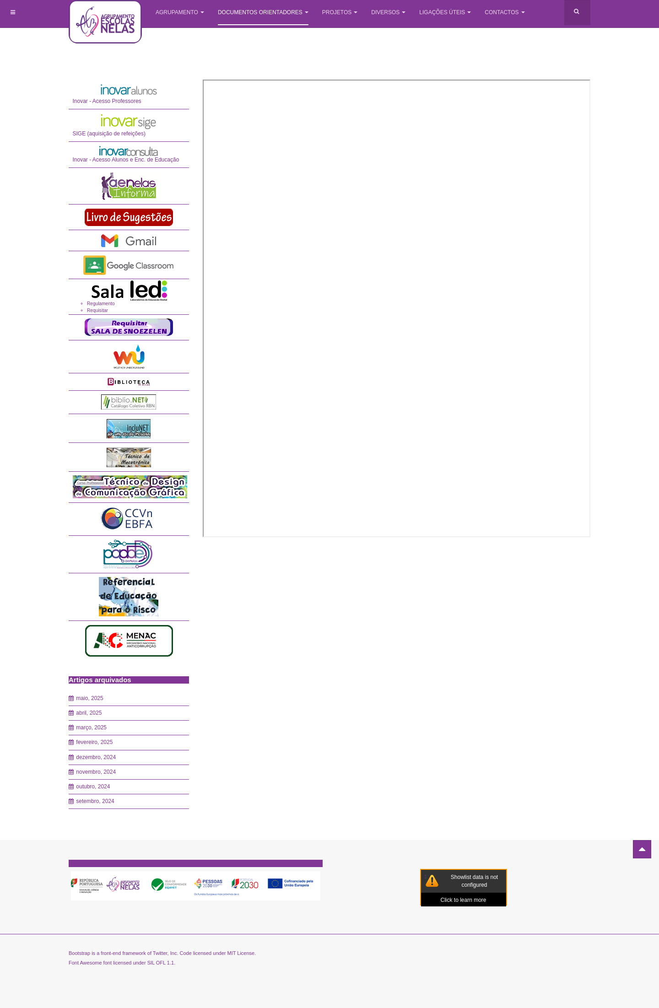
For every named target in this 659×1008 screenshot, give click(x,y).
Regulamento (101, 303)
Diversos (388, 12)
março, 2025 (91, 727)
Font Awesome (85, 962)
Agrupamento (180, 12)
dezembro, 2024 (96, 757)
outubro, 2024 (93, 786)
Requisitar (97, 310)
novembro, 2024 (96, 772)
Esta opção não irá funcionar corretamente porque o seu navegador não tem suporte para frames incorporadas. (397, 308)
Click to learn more (463, 900)
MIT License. (241, 953)
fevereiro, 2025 (94, 742)
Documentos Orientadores (263, 12)
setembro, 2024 (95, 801)
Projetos (339, 12)
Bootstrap (79, 953)
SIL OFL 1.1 (160, 962)
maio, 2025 (89, 698)
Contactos (504, 12)
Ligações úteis (445, 12)
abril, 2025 (89, 713)
